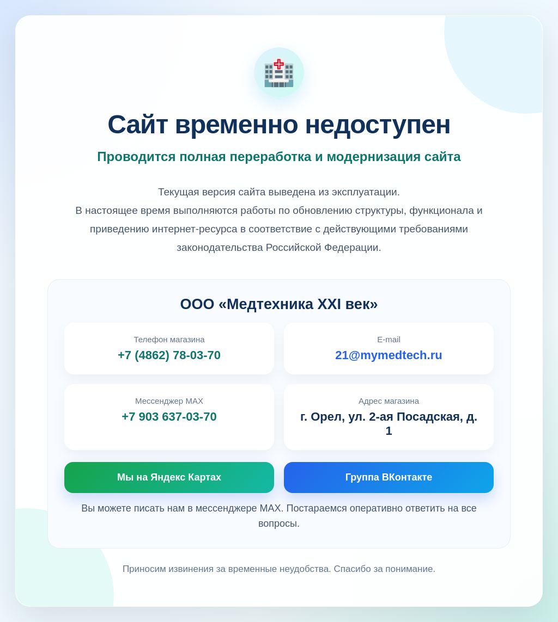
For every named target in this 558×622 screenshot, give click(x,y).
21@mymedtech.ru (388, 355)
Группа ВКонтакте (389, 477)
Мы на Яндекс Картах (169, 477)
